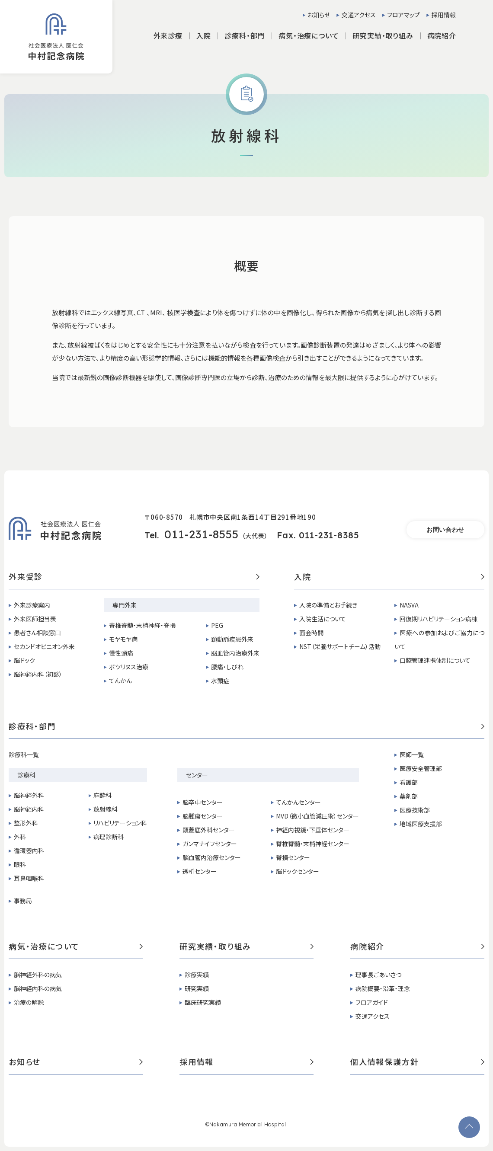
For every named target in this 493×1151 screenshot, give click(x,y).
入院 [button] (203, 35)
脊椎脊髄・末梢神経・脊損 (142, 625)
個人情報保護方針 (417, 1062)
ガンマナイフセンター (209, 843)
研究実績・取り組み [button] (382, 35)
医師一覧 (412, 754)
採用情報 (444, 14)
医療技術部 (415, 810)
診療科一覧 (24, 754)
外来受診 (134, 577)
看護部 (409, 782)
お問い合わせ (445, 530)
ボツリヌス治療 (128, 666)
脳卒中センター (202, 802)
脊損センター (293, 857)
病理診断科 (108, 836)
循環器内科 (29, 850)
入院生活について (322, 618)
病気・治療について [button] (309, 35)
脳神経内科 (29, 809)
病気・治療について (76, 947)
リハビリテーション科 (120, 822)
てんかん (120, 680)
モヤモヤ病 (123, 639)
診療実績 (197, 974)
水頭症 (220, 680)
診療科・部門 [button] (244, 35)
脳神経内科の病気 (38, 988)
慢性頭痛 (121, 653)
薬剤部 (409, 796)
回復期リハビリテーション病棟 (438, 618)
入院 (389, 577)
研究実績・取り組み (246, 947)
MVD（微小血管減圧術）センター (317, 816)
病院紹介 (417, 947)
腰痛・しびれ (227, 666)
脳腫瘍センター (202, 816)
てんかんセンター (298, 802)
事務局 (23, 900)
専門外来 (124, 605)
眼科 (20, 864)
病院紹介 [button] (441, 35)
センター (197, 775)
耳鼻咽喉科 (29, 878)
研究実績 (197, 988)
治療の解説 (29, 1002)
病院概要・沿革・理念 (382, 988)
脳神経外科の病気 (38, 974)
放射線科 (105, 809)
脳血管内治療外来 (235, 653)
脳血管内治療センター (211, 857)
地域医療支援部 (421, 823)
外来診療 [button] (168, 35)
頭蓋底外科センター (208, 829)
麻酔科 (102, 795)
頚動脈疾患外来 (232, 639)
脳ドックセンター (297, 871)
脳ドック (24, 660)
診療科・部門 (246, 727)
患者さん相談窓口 (37, 632)
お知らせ (318, 14)
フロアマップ (403, 14)
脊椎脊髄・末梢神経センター (312, 843)
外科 (20, 836)
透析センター (199, 871)
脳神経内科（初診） (38, 674)
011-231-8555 (201, 534)
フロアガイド (371, 1002)
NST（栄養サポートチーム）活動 (340, 646)
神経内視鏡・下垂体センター (312, 829)
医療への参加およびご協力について (439, 639)
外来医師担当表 (35, 618)
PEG (217, 625)
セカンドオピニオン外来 (44, 646)
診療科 (26, 775)
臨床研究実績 (203, 1002)
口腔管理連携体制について (435, 660)
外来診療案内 (32, 605)
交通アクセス (359, 14)
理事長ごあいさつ (378, 974)
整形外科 (26, 822)
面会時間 (311, 632)
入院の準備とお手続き (328, 605)
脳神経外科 (29, 795)
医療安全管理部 (421, 768)
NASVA (409, 605)
